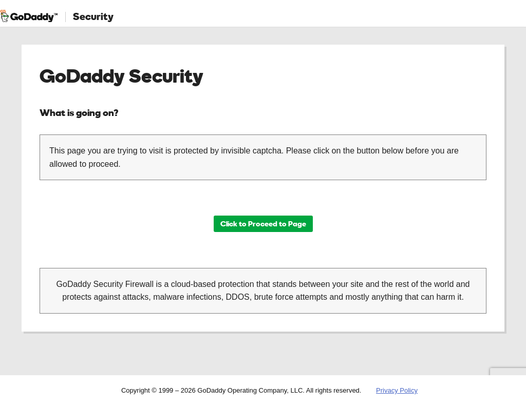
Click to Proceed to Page (263, 223)
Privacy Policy (397, 390)
